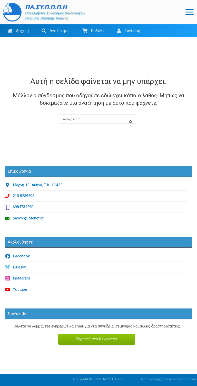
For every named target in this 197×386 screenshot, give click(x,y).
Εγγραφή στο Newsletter (96, 338)
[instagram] (96, 278)
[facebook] (96, 256)
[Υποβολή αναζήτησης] (131, 122)
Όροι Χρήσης (151, 379)
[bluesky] (96, 267)
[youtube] (96, 289)
